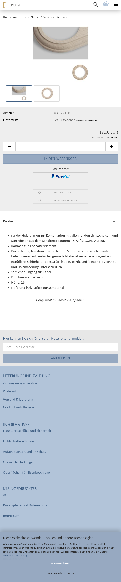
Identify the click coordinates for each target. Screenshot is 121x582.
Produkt (9, 221)
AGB (6, 495)
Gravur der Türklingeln (19, 462)
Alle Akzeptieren (60, 563)
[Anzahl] (60, 146)
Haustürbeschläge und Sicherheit (27, 431)
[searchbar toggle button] (95, 5)
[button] (9, 146)
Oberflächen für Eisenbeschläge (26, 473)
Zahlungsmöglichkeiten (20, 383)
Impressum (11, 516)
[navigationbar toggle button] (116, 5)
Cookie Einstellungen (18, 407)
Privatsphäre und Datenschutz (25, 505)
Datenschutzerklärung (15, 555)
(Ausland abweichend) (86, 120)
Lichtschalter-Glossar (18, 441)
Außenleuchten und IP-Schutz (24, 452)
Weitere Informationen (60, 573)
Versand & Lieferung (18, 400)
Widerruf (9, 391)
